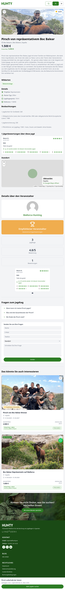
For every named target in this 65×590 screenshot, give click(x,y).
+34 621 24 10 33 (13, 543)
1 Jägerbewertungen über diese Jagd (18, 134)
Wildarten (5, 80)
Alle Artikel (5, 557)
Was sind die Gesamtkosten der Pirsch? (19, 313)
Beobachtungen (8, 106)
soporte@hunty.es (12, 540)
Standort (5, 157)
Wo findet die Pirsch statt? (14, 317)
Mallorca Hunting (32, 215)
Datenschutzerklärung (9, 569)
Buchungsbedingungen (9, 575)
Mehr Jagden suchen (32, 586)
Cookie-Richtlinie (7, 572)
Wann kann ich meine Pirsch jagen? (17, 308)
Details (4, 89)
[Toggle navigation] (61, 4)
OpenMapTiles (50, 186)
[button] (4, 162)
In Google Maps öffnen (51, 183)
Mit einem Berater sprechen (32, 510)
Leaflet (35, 186)
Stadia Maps (42, 186)
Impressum (5, 566)
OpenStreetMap (59, 186)
